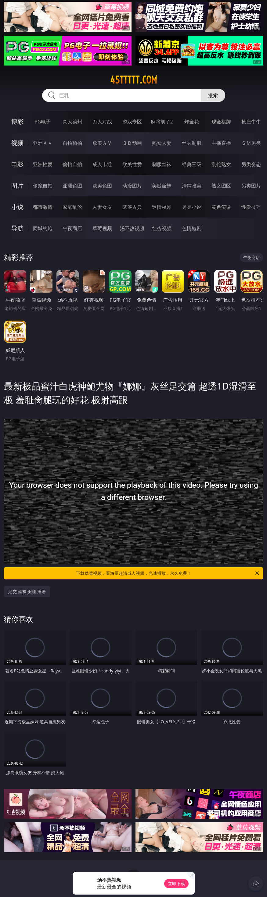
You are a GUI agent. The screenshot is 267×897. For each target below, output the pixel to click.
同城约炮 (42, 228)
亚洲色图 (72, 185)
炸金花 (191, 121)
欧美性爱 (132, 164)
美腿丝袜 (161, 185)
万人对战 (102, 121)
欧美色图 (102, 185)
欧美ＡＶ (102, 143)
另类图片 (251, 185)
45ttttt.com (133, 80)
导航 (17, 228)
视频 (17, 143)
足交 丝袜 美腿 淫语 (27, 591)
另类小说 (191, 207)
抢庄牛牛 (251, 121)
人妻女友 (102, 207)
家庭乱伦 (72, 207)
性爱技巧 (251, 207)
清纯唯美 (191, 185)
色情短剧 (191, 228)
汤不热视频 (132, 228)
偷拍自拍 (72, 164)
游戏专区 (132, 121)
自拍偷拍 (72, 143)
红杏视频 (161, 228)
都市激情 (42, 207)
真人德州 (72, 121)
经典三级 (191, 164)
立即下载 (176, 883)
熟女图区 (221, 185)
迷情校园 (161, 207)
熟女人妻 (161, 143)
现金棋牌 (221, 121)
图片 (17, 185)
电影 (17, 164)
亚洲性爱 (42, 164)
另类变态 (251, 164)
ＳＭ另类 (251, 143)
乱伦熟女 (221, 164)
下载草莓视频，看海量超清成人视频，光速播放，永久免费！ (168, 573)
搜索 (213, 95)
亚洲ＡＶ (42, 143)
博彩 (17, 121)
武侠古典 (132, 207)
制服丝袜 (161, 164)
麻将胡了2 (162, 121)
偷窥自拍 (42, 185)
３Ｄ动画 (132, 143)
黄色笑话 (221, 207)
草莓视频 (102, 228)
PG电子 (42, 121)
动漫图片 (132, 185)
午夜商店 (72, 228)
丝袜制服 (191, 143)
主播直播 (221, 143)
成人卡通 (102, 164)
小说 (17, 207)
